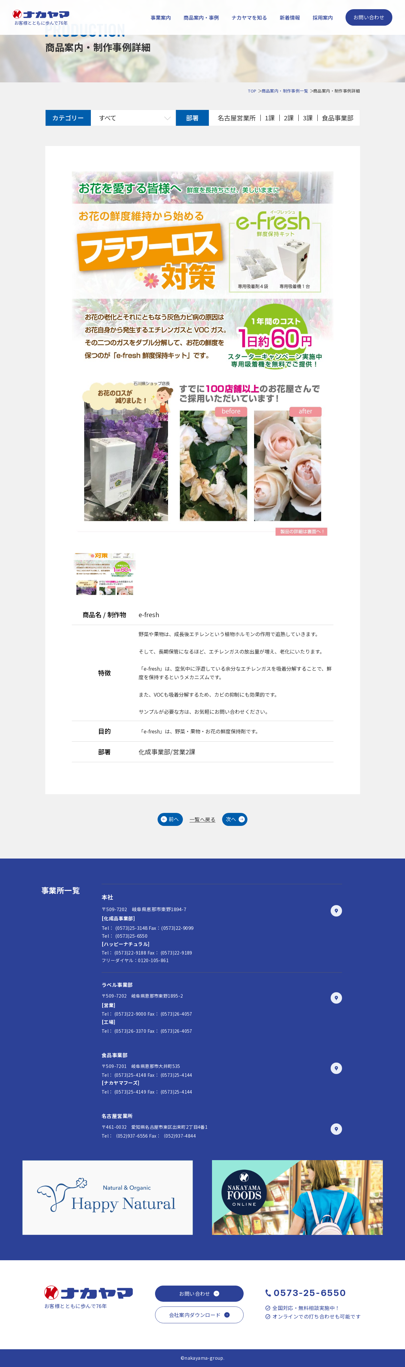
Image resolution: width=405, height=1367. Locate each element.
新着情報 (290, 17)
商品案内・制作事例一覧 (285, 91)
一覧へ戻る (202, 819)
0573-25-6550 (310, 1292)
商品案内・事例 (201, 17)
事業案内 (161, 17)
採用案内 (323, 17)
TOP (252, 91)
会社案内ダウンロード (195, 1315)
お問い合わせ (368, 17)
